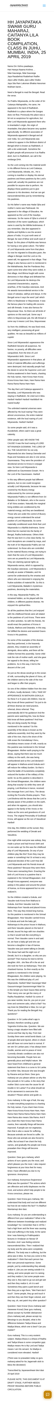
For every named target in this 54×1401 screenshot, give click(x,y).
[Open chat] (48, 1395)
